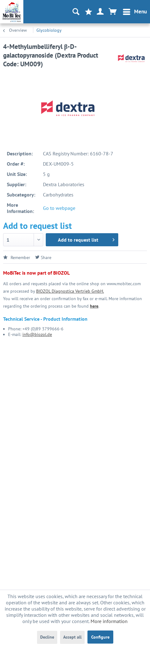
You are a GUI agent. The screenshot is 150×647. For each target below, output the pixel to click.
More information (109, 621)
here (94, 306)
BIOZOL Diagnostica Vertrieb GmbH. (70, 291)
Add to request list (86, 239)
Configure (100, 637)
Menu (135, 11)
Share (43, 257)
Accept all (72, 637)
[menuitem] (134, 12)
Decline (47, 637)
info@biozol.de (37, 334)
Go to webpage (59, 208)
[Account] (100, 12)
